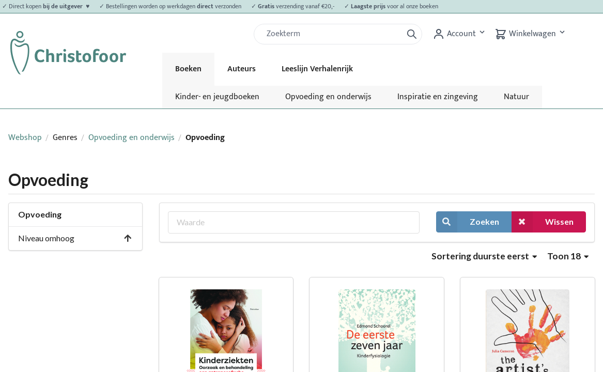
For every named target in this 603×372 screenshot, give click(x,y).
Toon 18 (568, 256)
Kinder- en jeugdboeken (217, 97)
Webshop (25, 138)
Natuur (516, 97)
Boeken (188, 69)
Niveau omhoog (75, 238)
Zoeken (467, 222)
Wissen (543, 222)
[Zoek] (332, 34)
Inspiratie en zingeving (437, 97)
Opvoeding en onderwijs (328, 97)
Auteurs (241, 69)
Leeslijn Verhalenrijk (317, 69)
